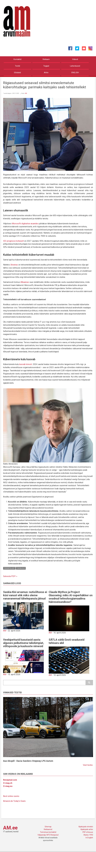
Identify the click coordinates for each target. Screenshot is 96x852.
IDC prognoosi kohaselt (13, 241)
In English (89, 838)
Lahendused (75, 66)
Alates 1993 (88, 835)
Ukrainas (14, 265)
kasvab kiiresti (25, 364)
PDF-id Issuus (88, 832)
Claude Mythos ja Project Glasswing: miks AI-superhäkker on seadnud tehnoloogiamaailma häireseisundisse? (71, 596)
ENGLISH (75, 72)
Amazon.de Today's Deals (14, 801)
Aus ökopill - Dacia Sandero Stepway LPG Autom (28, 761)
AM (26, 93)
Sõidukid (17, 72)
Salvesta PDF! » (10, 576)
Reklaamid (48, 829)
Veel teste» (88, 765)
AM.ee (10, 828)
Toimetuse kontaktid (48, 832)
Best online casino (11, 796)
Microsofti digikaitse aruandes (25, 223)
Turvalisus (21, 568)
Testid (17, 66)
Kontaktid (17, 59)
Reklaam (46, 59)
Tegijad (46, 66)
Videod (75, 59)
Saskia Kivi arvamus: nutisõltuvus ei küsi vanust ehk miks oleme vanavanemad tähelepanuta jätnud (25, 595)
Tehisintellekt (9, 568)
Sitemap (48, 827)
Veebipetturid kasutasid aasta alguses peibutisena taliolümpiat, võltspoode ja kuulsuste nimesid (23, 643)
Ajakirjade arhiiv (87, 829)
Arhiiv (46, 72)
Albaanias (24, 282)
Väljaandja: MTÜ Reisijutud (48, 835)
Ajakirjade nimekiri (86, 827)
